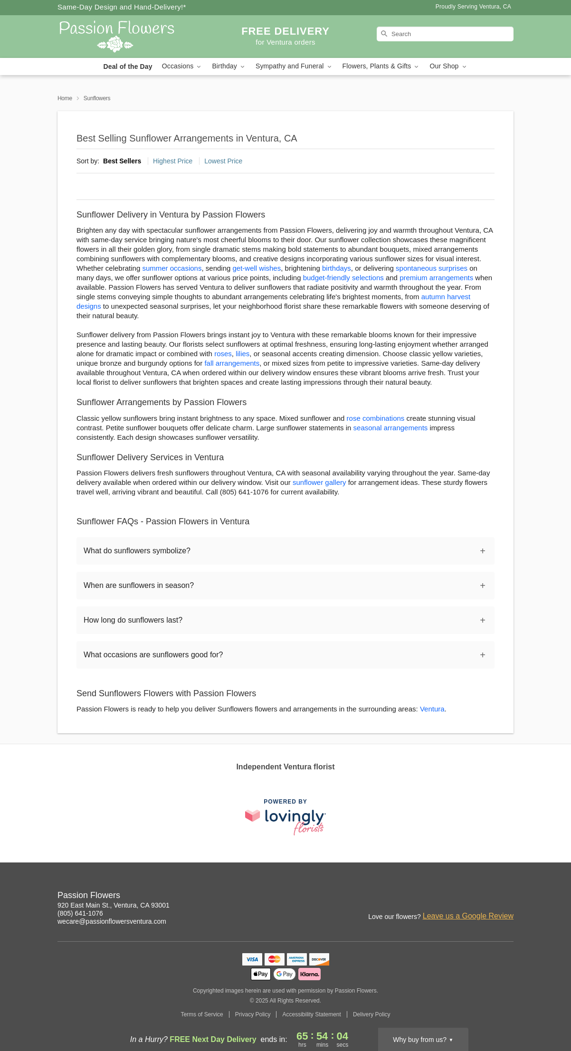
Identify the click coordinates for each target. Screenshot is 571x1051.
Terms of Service (202, 1014)
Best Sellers (122, 161)
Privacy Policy (253, 1014)
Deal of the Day (127, 66)
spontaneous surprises (431, 268)
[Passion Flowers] (125, 36)
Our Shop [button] (448, 66)
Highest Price (172, 161)
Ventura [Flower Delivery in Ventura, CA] (432, 709)
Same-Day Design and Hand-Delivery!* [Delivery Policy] (121, 7)
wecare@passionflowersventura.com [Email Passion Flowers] (111, 921)
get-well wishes (257, 268)
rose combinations (376, 418)
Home (64, 98)
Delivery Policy (371, 1014)
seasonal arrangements (390, 428)
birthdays (336, 268)
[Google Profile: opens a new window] (486, 896)
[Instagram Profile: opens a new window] (444, 896)
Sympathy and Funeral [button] (294, 66)
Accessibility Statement (311, 1014)
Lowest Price (223, 161)
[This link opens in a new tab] (285, 817)
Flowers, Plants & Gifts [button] (381, 66)
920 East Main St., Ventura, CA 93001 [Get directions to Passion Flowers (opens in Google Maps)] (113, 905)
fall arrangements (231, 363)
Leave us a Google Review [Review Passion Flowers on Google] (468, 916)
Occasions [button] (182, 66)
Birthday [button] (229, 66)
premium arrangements (436, 278)
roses (223, 354)
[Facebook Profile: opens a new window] (465, 896)
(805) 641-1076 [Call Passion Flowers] (80, 913)
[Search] (445, 34)
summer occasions (171, 268)
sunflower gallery (319, 482)
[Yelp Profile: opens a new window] (507, 896)
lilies (242, 354)
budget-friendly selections (343, 278)
